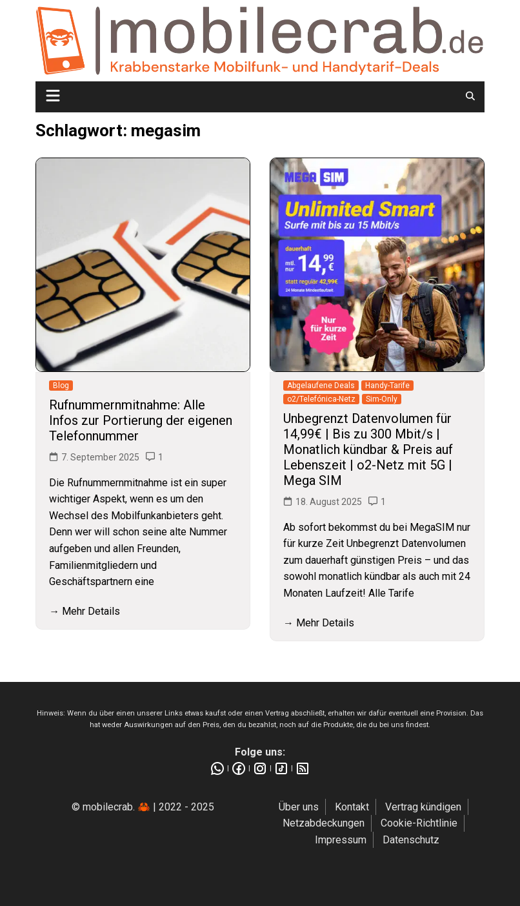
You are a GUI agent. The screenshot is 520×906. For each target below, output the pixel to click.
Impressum (340, 840)
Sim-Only (381, 399)
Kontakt (352, 807)
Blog (61, 385)
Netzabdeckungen (324, 823)
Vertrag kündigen (423, 807)
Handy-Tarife (387, 385)
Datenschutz (411, 840)
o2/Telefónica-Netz (321, 399)
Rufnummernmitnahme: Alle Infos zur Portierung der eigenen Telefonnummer (140, 420)
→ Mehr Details (84, 611)
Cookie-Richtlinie (419, 823)
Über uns (299, 807)
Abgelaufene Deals (321, 385)
